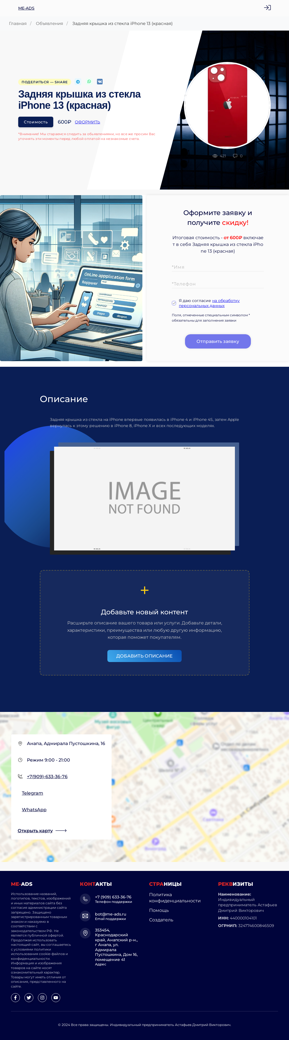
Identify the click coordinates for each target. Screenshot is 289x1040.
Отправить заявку (217, 341)
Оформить (87, 121)
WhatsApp (34, 809)
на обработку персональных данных (209, 303)
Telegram (32, 793)
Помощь (159, 910)
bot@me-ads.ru (110, 914)
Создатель (161, 920)
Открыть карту (35, 830)
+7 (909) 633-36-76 (113, 897)
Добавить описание (144, 656)
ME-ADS (26, 8)
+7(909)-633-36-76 (47, 776)
